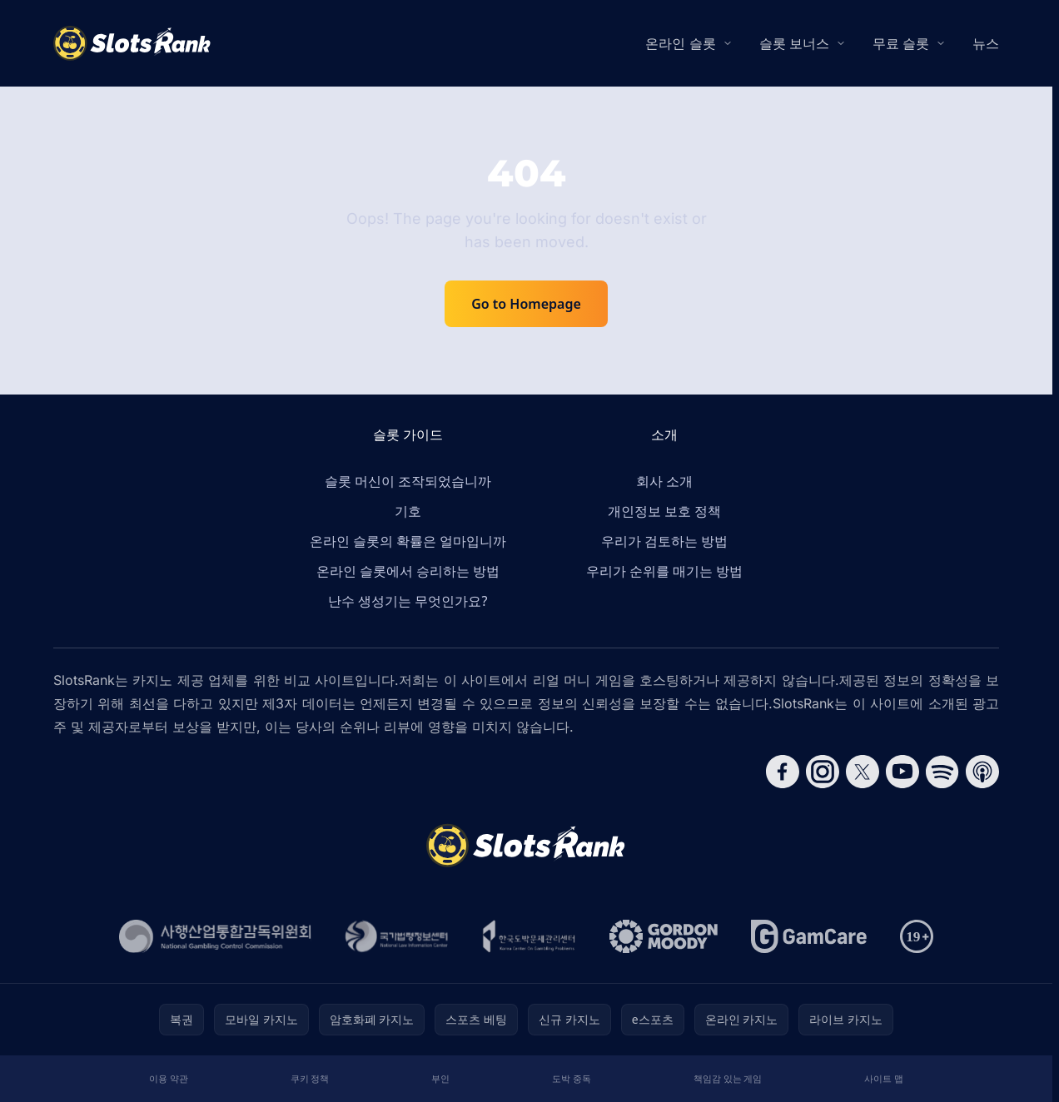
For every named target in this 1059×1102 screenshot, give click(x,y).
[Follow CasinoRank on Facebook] (782, 771)
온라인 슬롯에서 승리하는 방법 (408, 571)
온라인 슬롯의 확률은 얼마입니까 (408, 541)
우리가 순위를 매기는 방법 (664, 571)
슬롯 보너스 (794, 43)
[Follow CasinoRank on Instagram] (822, 771)
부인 (440, 1078)
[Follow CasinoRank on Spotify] (942, 771)
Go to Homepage (526, 304)
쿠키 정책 (310, 1078)
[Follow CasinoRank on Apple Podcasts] (982, 771)
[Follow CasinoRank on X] (862, 771)
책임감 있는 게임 (728, 1078)
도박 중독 (571, 1078)
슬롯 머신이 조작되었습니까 (408, 481)
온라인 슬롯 (680, 43)
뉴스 (985, 43)
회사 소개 (664, 481)
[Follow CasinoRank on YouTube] (902, 771)
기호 (408, 511)
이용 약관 (168, 1078)
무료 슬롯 (901, 43)
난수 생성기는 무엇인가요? (407, 601)
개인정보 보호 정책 (664, 511)
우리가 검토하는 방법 (664, 541)
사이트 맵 (883, 1078)
